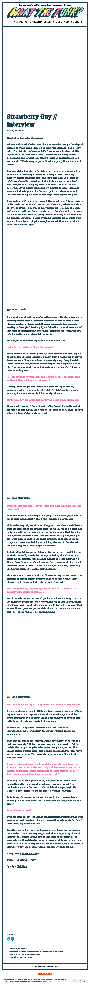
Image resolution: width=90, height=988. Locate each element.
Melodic (22, 951)
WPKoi (55, 967)
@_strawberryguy (26, 860)
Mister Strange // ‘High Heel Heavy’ (24, 954)
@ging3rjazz (37, 138)
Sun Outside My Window (52, 951)
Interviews (22, 949)
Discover (18, 22)
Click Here (22, 866)
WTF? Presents (34, 22)
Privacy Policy (46, 981)
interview (13, 951)
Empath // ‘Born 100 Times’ (20, 957)
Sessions (49, 22)
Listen (59, 22)
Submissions (71, 22)
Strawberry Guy (34, 951)
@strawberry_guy (29, 853)
